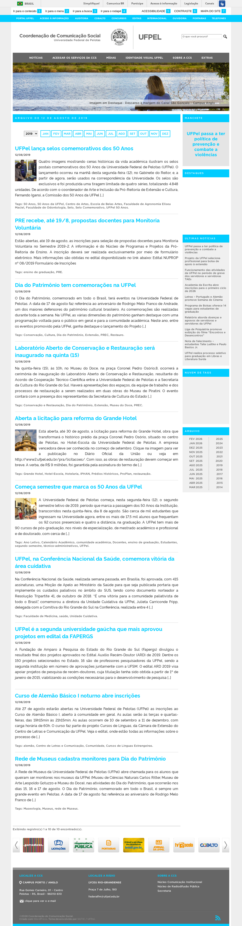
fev (56, 133)
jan (45, 133)
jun (100, 133)
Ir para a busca (85, 11)
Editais (136, 18)
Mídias (111, 57)
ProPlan (126, 473)
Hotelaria (72, 473)
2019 (219, 465)
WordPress (40, 919)
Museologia (32, 808)
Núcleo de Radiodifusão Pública (178, 886)
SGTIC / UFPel (86, 919)
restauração (141, 473)
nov (154, 133)
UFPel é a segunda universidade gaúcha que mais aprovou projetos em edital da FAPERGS (88, 632)
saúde (63, 616)
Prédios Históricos (105, 473)
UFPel (84, 545)
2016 (219, 478)
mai (89, 133)
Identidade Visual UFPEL (144, 57)
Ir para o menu (57, 11)
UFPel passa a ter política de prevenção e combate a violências (206, 144)
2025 (219, 438)
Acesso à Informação (54, 18)
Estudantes (169, 542)
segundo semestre (28, 545)
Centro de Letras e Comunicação (60, 745)
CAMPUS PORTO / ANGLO (38, 882)
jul (111, 133)
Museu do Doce (121, 405)
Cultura (49, 335)
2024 (219, 443)
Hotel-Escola (54, 473)
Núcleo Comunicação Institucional (180, 882)
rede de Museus (66, 808)
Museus (47, 808)
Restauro (116, 335)
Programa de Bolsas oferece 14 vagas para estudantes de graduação (205, 308)
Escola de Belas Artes (106, 204)
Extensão (92, 335)
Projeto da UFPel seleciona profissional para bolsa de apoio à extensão (202, 261)
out (143, 133)
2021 (219, 456)
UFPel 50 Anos (117, 207)
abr (78, 133)
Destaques (194, 173)
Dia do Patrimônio (70, 335)
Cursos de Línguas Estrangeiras (129, 745)
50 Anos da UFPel (50, 204)
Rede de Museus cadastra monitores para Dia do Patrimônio (90, 758)
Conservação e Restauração (44, 405)
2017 (219, 474)
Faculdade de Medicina (40, 616)
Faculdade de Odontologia (46, 207)
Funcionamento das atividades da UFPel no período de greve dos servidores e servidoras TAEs (205, 274)
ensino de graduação (39, 272)
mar (67, 133)
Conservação (33, 335)
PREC (105, 335)
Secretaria (164, 890)
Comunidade (95, 745)
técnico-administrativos (61, 545)
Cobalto (100, 18)
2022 (219, 452)
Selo (70, 207)
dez (165, 133)
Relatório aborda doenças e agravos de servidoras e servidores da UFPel (203, 320)
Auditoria (81, 18)
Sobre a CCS (182, 57)
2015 (219, 482)
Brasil (29, 3)
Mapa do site (213, 11)
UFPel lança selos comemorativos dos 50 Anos (74, 148)
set (132, 133)
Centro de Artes (77, 204)
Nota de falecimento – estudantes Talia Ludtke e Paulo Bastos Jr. (205, 344)
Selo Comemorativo (89, 207)
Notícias (36, 57)
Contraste (185, 11)
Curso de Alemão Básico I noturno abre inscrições (77, 695)
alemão (29, 745)
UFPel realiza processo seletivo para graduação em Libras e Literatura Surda (205, 356)
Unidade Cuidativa (83, 616)
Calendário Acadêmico (58, 542)
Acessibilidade (156, 11)
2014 (219, 487)
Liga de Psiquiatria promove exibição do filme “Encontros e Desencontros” (205, 332)
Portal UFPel (25, 18)
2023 (219, 447)
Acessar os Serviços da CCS (74, 57)
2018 (219, 469)
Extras (207, 57)
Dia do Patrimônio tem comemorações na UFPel (75, 284)
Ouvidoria (180, 18)
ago (121, 133)
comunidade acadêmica (93, 542)
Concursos (119, 18)
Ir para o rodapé (113, 11)
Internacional (157, 18)
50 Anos (30, 204)
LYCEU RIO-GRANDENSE (104, 882)
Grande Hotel (33, 473)
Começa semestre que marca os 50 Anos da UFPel (78, 486)
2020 (219, 460)
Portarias (199, 18)
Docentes (119, 542)
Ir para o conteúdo (27, 11)
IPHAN (85, 473)
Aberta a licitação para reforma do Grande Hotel (76, 417)
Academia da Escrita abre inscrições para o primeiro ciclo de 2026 (205, 287)
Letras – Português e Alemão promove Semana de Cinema (204, 298)
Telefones (219, 18)
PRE (59, 272)
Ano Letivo (32, 542)
